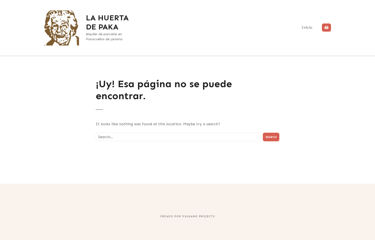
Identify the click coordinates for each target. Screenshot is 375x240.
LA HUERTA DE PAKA (107, 22)
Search (271, 137)
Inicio (306, 27)
